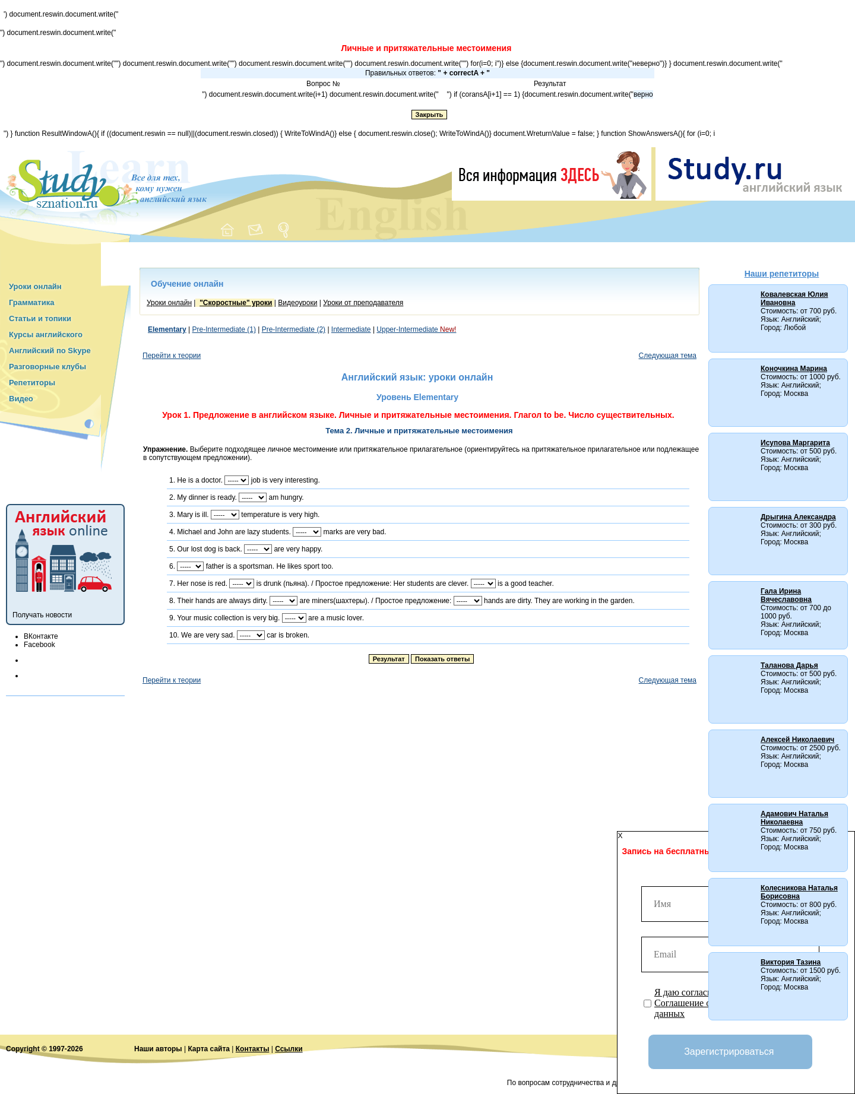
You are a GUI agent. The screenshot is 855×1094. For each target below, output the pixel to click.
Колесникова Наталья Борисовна (799, 892)
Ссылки (288, 1049)
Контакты (253, 1049)
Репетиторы (32, 382)
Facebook (39, 644)
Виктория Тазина (791, 962)
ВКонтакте (41, 636)
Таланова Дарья (789, 665)
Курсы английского (46, 334)
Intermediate (351, 329)
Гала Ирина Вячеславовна (786, 595)
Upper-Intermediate (416, 329)
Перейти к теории (171, 355)
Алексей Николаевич (797, 739)
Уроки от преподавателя (363, 303)
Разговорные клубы (47, 366)
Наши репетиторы (782, 273)
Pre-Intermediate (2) (293, 329)
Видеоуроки (297, 303)
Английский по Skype (50, 350)
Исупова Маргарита (795, 443)
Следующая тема (667, 355)
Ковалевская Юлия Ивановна (794, 298)
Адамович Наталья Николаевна (794, 818)
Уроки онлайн (35, 286)
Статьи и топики (40, 318)
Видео (21, 398)
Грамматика (31, 302)
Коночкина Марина (794, 368)
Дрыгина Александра (798, 517)
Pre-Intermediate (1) (224, 329)
